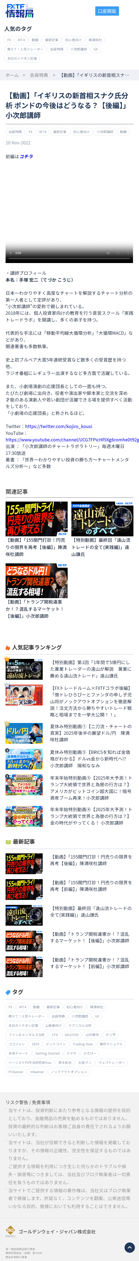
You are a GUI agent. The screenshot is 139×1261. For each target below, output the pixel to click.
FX (9, 39)
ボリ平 (110, 1034)
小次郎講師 (78, 49)
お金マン (85, 1062)
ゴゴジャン (16, 1043)
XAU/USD (72, 1034)
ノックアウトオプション (69, 1071)
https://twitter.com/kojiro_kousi (58, 426)
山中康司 (92, 1034)
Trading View (83, 1043)
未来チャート (18, 1053)
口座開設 (107, 11)
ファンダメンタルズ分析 (26, 1034)
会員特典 (56, 49)
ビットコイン (56, 1043)
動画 (35, 39)
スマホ (71, 1053)
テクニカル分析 (80, 1025)
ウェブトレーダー (112, 1062)
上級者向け (53, 1025)
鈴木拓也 (65, 1062)
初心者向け (73, 39)
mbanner (37, 1071)
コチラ (26, 156)
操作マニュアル (111, 1043)
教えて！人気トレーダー (25, 49)
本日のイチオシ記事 (22, 58)
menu (129, 11)
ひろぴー (90, 1053)
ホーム (12, 75)
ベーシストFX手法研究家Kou (29, 1062)
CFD (55, 1034)
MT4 (21, 39)
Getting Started (47, 1053)
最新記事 (51, 39)
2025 (35, 1043)
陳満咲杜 (95, 39)
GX (96, 49)
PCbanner (15, 1071)
